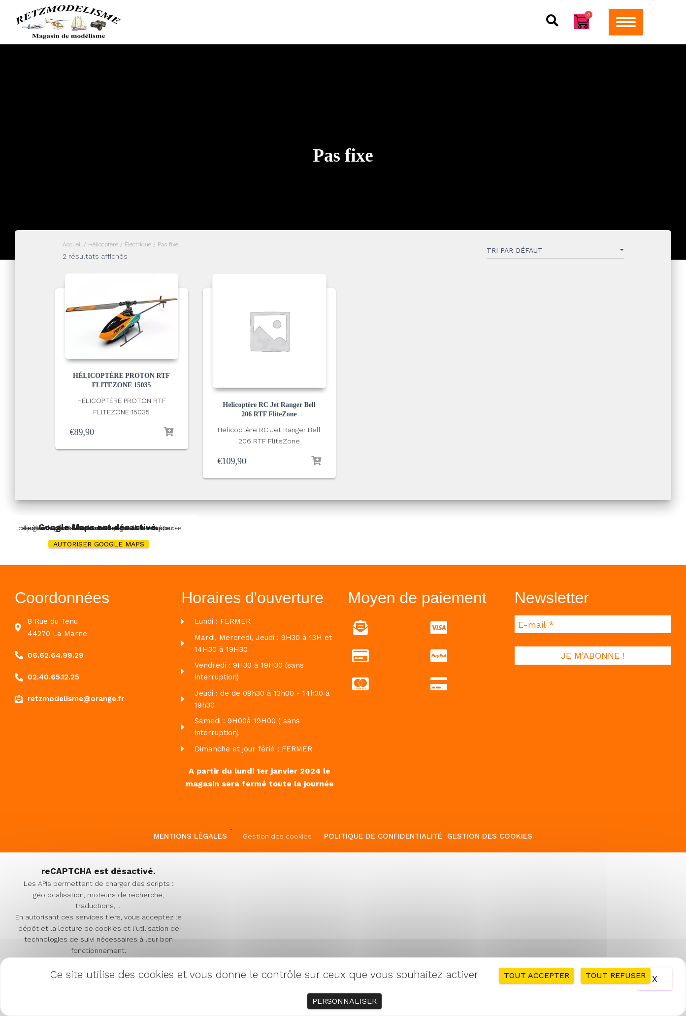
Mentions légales (190, 836)
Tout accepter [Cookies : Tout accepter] (536, 975)
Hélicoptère (103, 244)
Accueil (72, 244)
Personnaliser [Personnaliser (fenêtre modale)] (344, 1001)
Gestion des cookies (277, 836)
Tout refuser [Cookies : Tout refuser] (616, 975)
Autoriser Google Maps (98, 544)
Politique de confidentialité (383, 836)
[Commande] (555, 252)
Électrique (138, 244)
